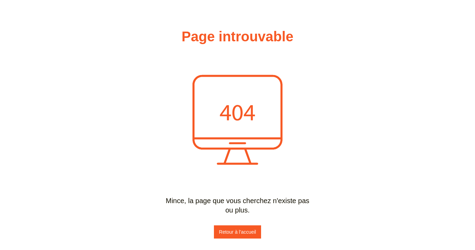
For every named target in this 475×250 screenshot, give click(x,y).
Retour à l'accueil (237, 232)
